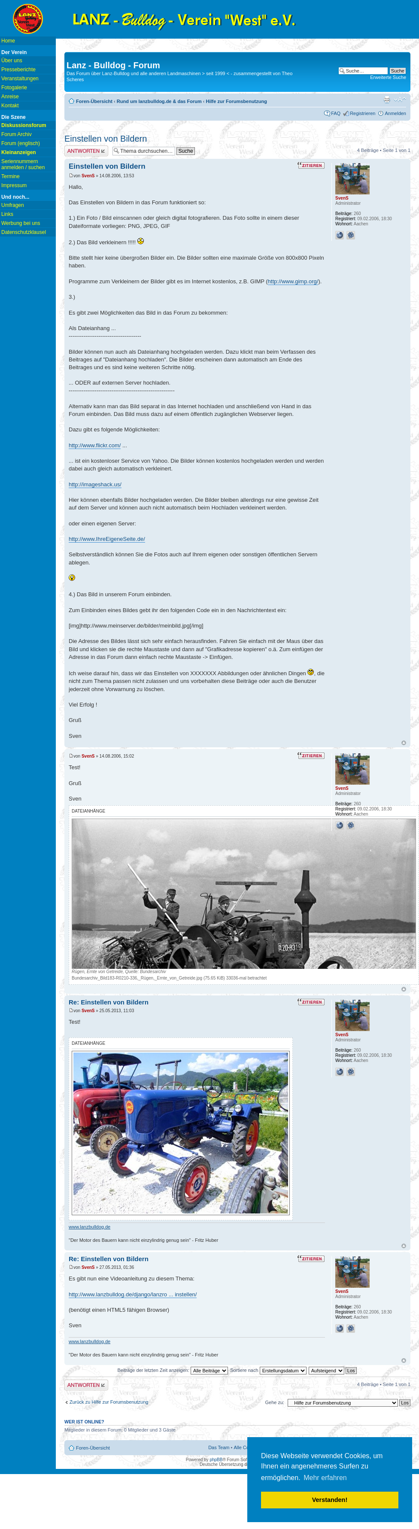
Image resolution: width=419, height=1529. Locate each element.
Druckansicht (387, 99)
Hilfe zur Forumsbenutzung (236, 101)
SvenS (88, 175)
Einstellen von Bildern (105, 138)
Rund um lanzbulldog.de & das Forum (159, 101)
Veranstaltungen (20, 79)
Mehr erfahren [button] (325, 1477)
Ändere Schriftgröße (400, 99)
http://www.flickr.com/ (95, 445)
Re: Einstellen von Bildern (109, 1002)
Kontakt (10, 106)
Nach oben (403, 742)
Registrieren (362, 113)
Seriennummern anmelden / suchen (23, 164)
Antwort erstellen (86, 151)
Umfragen (12, 205)
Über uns (11, 61)
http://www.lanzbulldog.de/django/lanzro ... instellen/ (133, 1294)
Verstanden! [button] (329, 1499)
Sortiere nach (268, 1370)
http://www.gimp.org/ (293, 281)
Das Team (218, 1447)
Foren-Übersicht (94, 101)
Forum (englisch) (20, 143)
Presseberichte (18, 70)
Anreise (10, 97)
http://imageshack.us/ (95, 484)
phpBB (216, 1459)
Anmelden (395, 113)
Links (7, 214)
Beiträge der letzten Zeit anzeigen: (172, 1370)
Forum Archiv (16, 134)
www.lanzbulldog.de (89, 1226)
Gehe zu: (274, 1402)
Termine (10, 176)
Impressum (14, 185)
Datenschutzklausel (23, 232)
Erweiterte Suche (388, 77)
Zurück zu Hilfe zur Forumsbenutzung (109, 1402)
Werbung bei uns (20, 223)
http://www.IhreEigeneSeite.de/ (107, 539)
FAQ (335, 113)
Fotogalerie (14, 88)
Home (8, 41)
